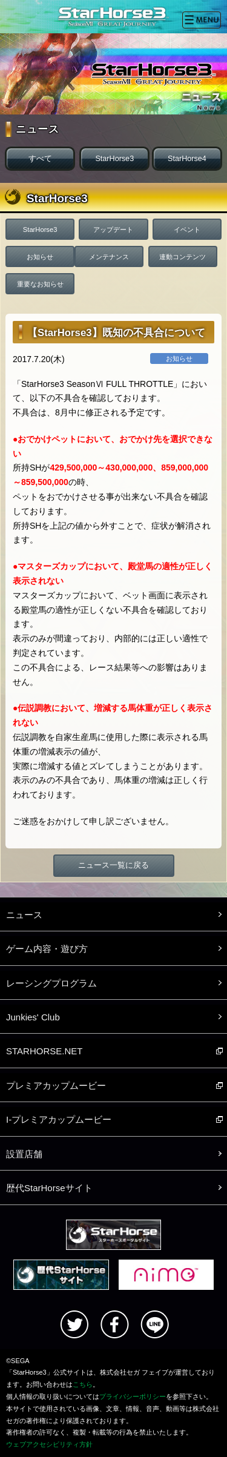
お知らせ (40, 256)
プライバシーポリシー (132, 1396)
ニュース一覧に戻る (113, 865)
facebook (114, 1324)
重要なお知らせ (40, 284)
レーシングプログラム (51, 983)
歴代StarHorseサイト (49, 1188)
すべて (40, 158)
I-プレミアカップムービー (58, 1119)
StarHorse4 (187, 158)
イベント (187, 229)
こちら (83, 1384)
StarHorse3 (114, 158)
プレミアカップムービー (56, 1085)
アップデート (113, 229)
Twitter (74, 1324)
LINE (154, 1324)
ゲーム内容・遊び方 (47, 948)
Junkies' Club (33, 1017)
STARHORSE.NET (44, 1051)
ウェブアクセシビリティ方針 (49, 1444)
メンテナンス (109, 256)
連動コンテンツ (182, 256)
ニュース (24, 915)
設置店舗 (24, 1154)
